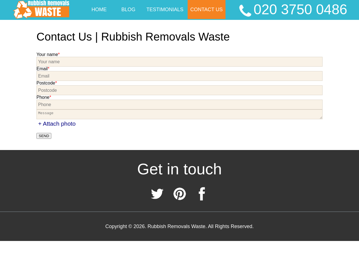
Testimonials (164, 9)
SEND (44, 136)
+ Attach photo (57, 123)
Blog (128, 9)
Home (99, 9)
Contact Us (206, 9)
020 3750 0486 (292, 10)
